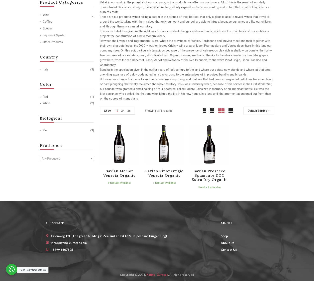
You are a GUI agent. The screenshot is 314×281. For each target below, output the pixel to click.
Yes (45, 130)
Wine (46, 15)
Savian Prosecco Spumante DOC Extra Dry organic (210, 175)
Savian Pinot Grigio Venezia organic (164, 173)
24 (122, 110)
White (46, 103)
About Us (227, 243)
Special (47, 28)
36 (129, 110)
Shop (224, 236)
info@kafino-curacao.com (69, 243)
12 (116, 110)
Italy (45, 69)
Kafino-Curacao (157, 274)
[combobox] (67, 158)
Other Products (53, 42)
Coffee (47, 21)
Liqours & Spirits (53, 35)
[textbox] (67, 158)
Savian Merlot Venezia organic (119, 173)
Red (45, 96)
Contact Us (229, 249)
